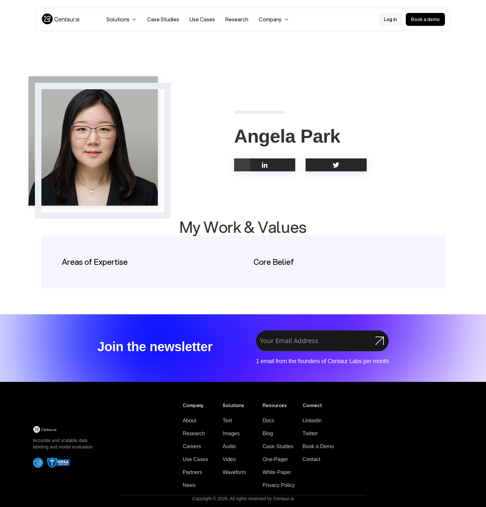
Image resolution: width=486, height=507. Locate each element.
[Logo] (61, 19)
